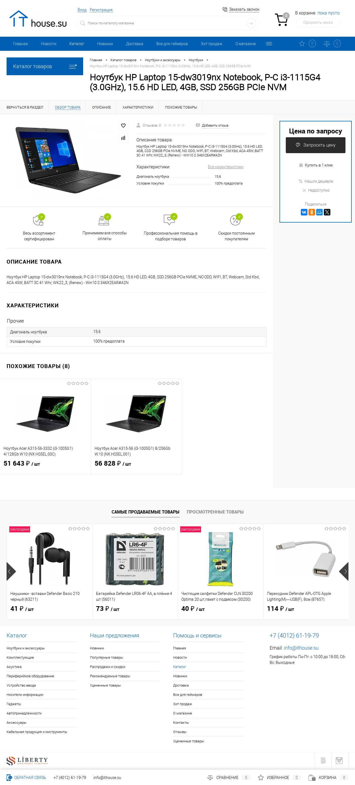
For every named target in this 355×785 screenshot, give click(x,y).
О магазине (245, 44)
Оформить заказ (318, 22)
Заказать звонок (244, 9)
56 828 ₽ (136, 467)
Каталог (76, 44)
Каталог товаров (45, 66)
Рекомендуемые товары (110, 676)
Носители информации (25, 695)
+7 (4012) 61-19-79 (70, 777)
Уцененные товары (105, 685)
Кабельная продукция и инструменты (37, 732)
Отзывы (180, 732)
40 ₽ (193, 609)
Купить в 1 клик (316, 165)
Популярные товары (106, 657)
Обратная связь (26, 777)
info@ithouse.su (301, 648)
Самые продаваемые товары (145, 512)
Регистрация (101, 10)
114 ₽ (280, 609)
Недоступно (316, 190)
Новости (48, 44)
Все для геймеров (172, 44)
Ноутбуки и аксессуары (26, 648)
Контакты (181, 722)
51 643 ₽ (45, 467)
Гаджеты (14, 704)
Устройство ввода (21, 685)
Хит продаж (211, 44)
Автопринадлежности (24, 713)
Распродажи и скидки (107, 667)
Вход (82, 10)
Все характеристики (225, 167)
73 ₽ (107, 609)
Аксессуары (17, 722)
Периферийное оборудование (30, 676)
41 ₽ (22, 609)
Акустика (14, 667)
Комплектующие (20, 657)
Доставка (134, 44)
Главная (20, 44)
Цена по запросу (315, 131)
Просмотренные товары (215, 512)
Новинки (105, 44)
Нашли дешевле (315, 181)
